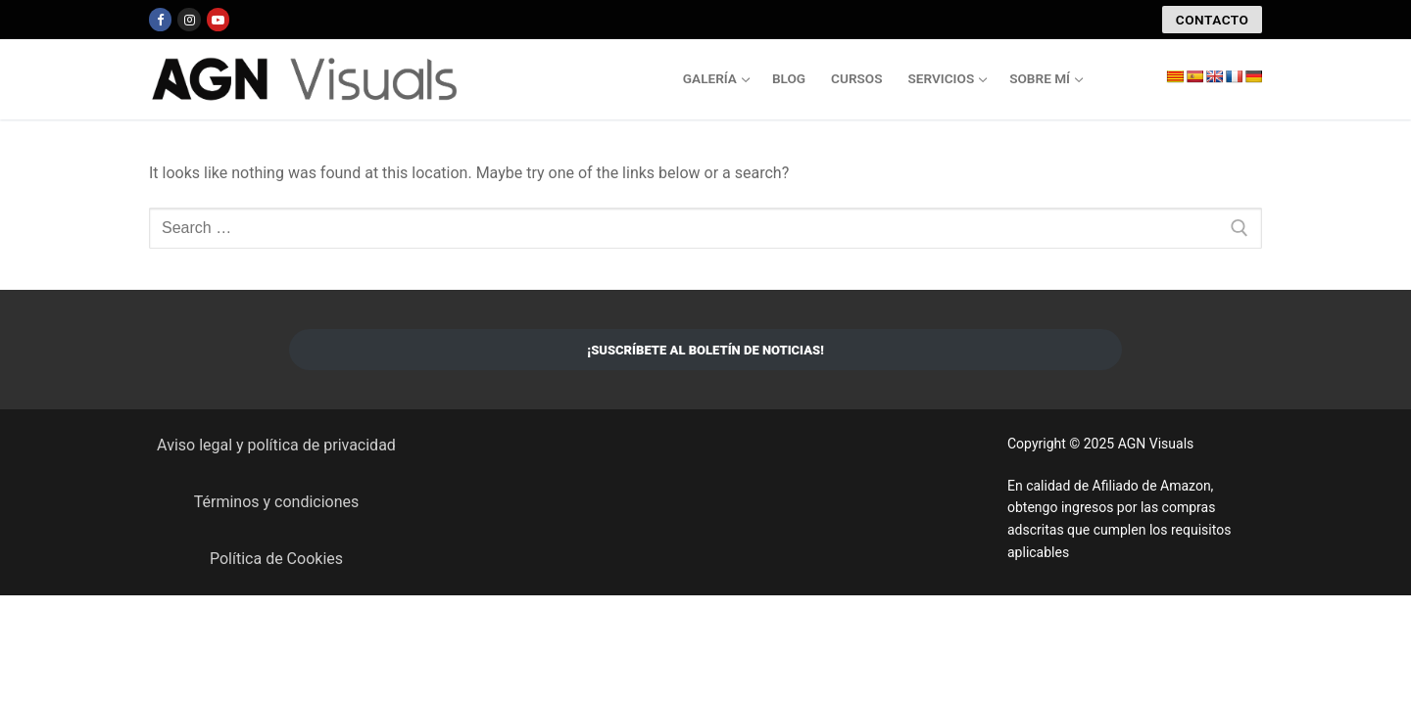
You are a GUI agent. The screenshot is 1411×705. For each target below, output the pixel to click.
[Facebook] (160, 19)
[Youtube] (218, 19)
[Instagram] (188, 19)
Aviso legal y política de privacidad (276, 445)
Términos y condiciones (277, 502)
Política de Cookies (276, 558)
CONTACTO (1212, 19)
